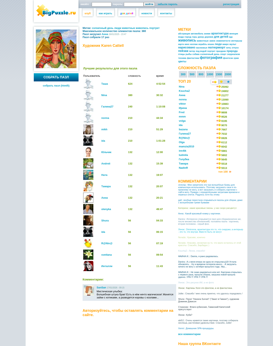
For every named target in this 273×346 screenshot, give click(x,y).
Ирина (183, 107)
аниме (207, 34)
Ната (104, 174)
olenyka (106, 209)
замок (212, 41)
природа (232, 51)
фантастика (193, 58)
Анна (105, 34)
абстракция (184, 34)
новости (146, 13)
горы (194, 37)
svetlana (106, 254)
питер (192, 51)
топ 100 (223, 171)
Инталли (106, 266)
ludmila (183, 155)
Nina (104, 95)
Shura (105, 220)
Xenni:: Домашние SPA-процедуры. (196, 328)
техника (182, 58)
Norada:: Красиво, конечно (191, 237)
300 (183, 74)
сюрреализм (233, 54)
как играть (105, 13)
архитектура (220, 33)
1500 (219, 74)
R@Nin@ (106, 243)
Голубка (184, 159)
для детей (221, 36)
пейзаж (183, 51)
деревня (209, 37)
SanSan (101, 287)
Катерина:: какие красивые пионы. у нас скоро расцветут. (207, 208)
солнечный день (103, 28)
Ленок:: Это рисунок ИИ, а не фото (196, 282)
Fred (182, 112)
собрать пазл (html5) (56, 85)
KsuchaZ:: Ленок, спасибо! (191, 251)
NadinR (183, 167)
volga (182, 120)
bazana (183, 129)
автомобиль (197, 34)
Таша (104, 83)
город (188, 37)
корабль (202, 44)
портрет (154, 28)
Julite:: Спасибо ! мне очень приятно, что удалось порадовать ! (210, 293)
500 (192, 74)
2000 (228, 74)
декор (201, 37)
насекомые (201, 48)
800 (201, 74)
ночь (228, 48)
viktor (182, 103)
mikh (104, 129)
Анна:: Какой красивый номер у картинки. (199, 213)
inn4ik (182, 150)
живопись (142, 28)
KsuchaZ (184, 90)
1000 (210, 74)
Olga (182, 142)
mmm (182, 116)
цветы (182, 61)
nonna (105, 117)
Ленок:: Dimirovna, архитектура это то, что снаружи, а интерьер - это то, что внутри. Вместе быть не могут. (210, 230)
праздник (221, 51)
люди (117, 28)
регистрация (231, 4)
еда (231, 37)
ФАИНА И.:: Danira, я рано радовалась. (198, 256)
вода (181, 37)
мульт (232, 44)
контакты (166, 13)
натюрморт (216, 47)
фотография (211, 58)
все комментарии (189, 334)
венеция (233, 34)
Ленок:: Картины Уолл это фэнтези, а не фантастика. (205, 288)
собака (196, 54)
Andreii (105, 163)
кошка (211, 44)
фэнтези (228, 58)
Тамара (106, 186)
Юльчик (106, 152)
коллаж (194, 44)
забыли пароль (168, 4)
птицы (181, 54)
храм (236, 58)
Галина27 (107, 106)
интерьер (236, 40)
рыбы (189, 54)
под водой (201, 51)
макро (225, 44)
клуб (88, 13)
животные (128, 28)
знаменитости (223, 41)
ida (103, 140)
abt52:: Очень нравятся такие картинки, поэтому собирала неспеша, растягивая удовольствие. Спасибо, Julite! (208, 321)
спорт (223, 54)
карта (181, 44)
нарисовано (186, 47)
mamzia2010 (186, 146)
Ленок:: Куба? (185, 315)
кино (187, 44)
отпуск (235, 48)
